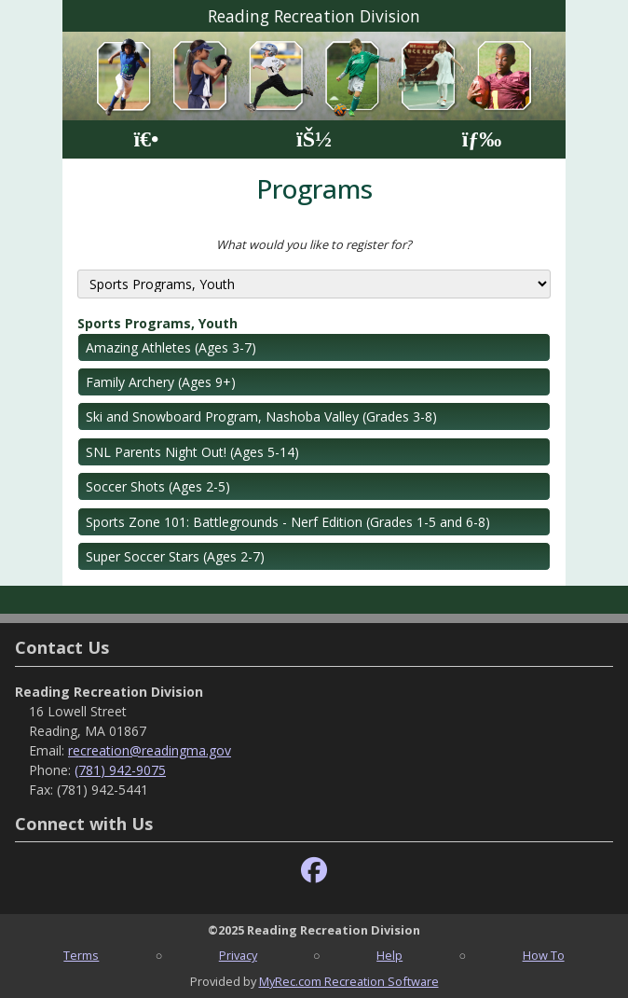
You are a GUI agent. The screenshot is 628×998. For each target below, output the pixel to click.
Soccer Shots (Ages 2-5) (158, 486)
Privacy (238, 955)
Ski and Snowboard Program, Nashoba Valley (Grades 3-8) (261, 416)
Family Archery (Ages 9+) (161, 382)
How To (544, 955)
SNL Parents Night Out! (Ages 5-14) (192, 452)
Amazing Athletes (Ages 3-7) (171, 347)
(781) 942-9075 (120, 770)
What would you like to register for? (314, 244)
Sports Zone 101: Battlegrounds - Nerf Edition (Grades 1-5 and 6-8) (288, 522)
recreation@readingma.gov (149, 750)
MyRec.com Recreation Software (349, 981)
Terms (81, 955)
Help (389, 955)
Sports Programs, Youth (157, 323)
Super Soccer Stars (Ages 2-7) (175, 556)
